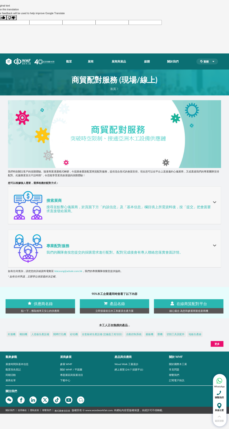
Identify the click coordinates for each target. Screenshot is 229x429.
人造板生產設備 (40, 334)
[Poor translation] (12, 17)
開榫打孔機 (59, 334)
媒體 (147, 61)
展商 (91, 61)
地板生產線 (195, 334)
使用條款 (22, 410)
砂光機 (74, 334)
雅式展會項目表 (62, 410)
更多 (217, 343)
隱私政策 (34, 410)
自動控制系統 (134, 334)
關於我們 (173, 61)
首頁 (113, 89)
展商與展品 (119, 61)
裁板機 (149, 334)
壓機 (160, 334)
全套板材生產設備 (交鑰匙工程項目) (102, 334)
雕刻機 (23, 334)
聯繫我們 (46, 410)
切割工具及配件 (175, 334)
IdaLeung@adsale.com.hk (68, 270)
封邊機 (11, 334)
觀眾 (69, 61)
